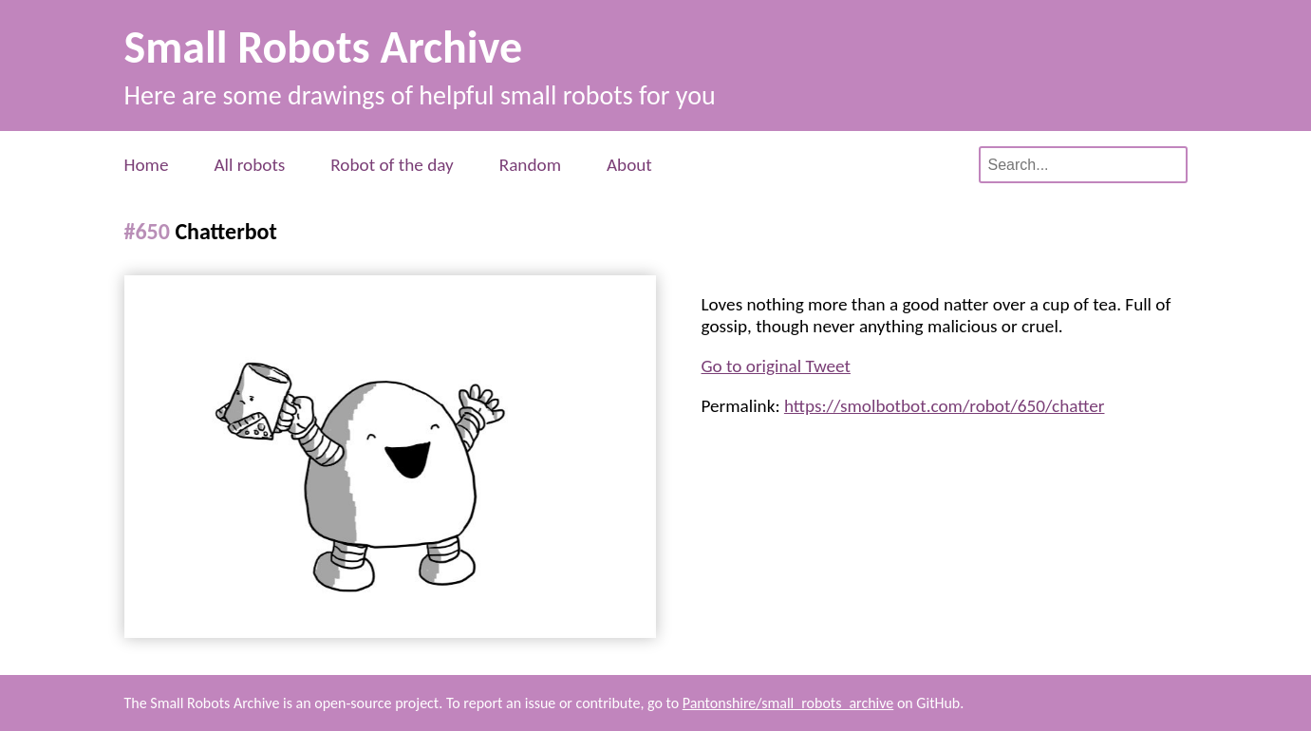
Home (146, 165)
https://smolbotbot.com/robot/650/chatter (944, 406)
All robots (249, 165)
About (629, 165)
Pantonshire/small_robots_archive (788, 703)
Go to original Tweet (776, 366)
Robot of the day (391, 165)
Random (530, 165)
